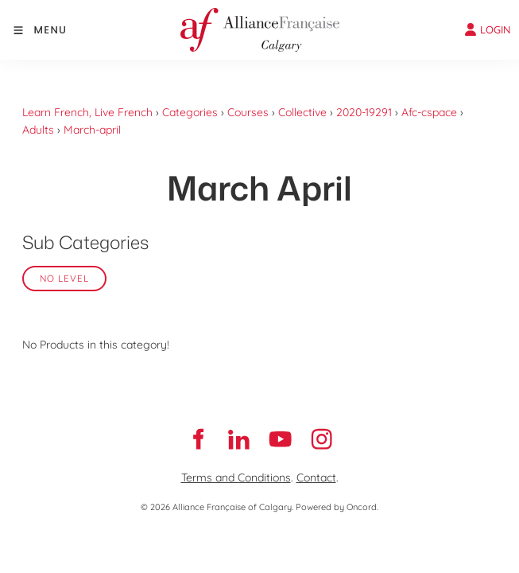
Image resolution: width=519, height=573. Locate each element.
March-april (92, 130)
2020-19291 (364, 112)
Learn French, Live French (87, 112)
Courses (248, 112)
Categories (190, 112)
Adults (38, 130)
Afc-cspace (429, 112)
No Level (64, 278)
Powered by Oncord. (337, 507)
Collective (302, 112)
